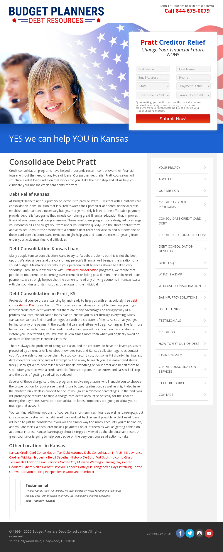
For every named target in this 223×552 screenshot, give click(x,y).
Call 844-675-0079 (187, 10)
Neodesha (39, 457)
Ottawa (14, 472)
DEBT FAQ (166, 263)
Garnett (47, 467)
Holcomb (116, 457)
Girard (128, 457)
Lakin (43, 462)
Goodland (72, 472)
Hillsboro (75, 457)
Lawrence (135, 452)
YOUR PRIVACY (169, 167)
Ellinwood (31, 462)
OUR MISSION (169, 191)
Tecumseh (16, 462)
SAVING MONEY (170, 355)
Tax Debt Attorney (70, 452)
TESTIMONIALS (170, 320)
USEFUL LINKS (169, 309)
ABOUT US (166, 179)
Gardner (14, 457)
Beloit (52, 457)
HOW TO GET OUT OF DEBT (179, 343)
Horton (137, 467)
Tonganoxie (101, 467)
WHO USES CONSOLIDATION (180, 286)
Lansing (109, 462)
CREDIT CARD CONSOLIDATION (182, 235)
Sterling (39, 472)
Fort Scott (102, 457)
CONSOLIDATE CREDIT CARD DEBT (180, 220)
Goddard (15, 467)
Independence (55, 472)
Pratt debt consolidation (81, 270)
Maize (37, 467)
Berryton (26, 472)
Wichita (26, 457)
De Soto (89, 457)
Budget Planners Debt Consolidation (59, 531)
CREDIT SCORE (169, 332)
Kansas (14, 452)
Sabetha (63, 457)
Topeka (72, 467)
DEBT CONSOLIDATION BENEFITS (176, 248)
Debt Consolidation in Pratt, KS (106, 452)
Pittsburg (125, 467)
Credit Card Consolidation (38, 452)
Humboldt (87, 472)
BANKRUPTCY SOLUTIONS (178, 297)
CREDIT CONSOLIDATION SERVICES (177, 369)
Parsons (53, 462)
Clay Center (123, 462)
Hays (114, 467)
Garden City (68, 462)
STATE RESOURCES (172, 383)
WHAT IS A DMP (170, 274)
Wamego (96, 462)
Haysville (60, 467)
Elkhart (27, 467)
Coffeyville (85, 467)
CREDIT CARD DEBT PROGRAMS (173, 204)
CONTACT (166, 394)
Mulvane (83, 462)
